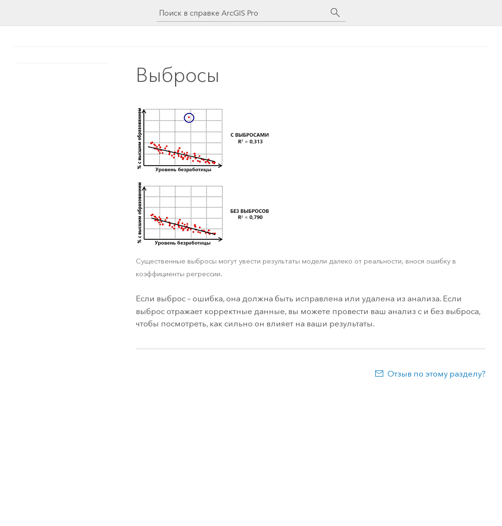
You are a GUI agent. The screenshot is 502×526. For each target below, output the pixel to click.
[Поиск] (335, 13)
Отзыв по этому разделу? (436, 373)
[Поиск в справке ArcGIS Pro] (242, 13)
